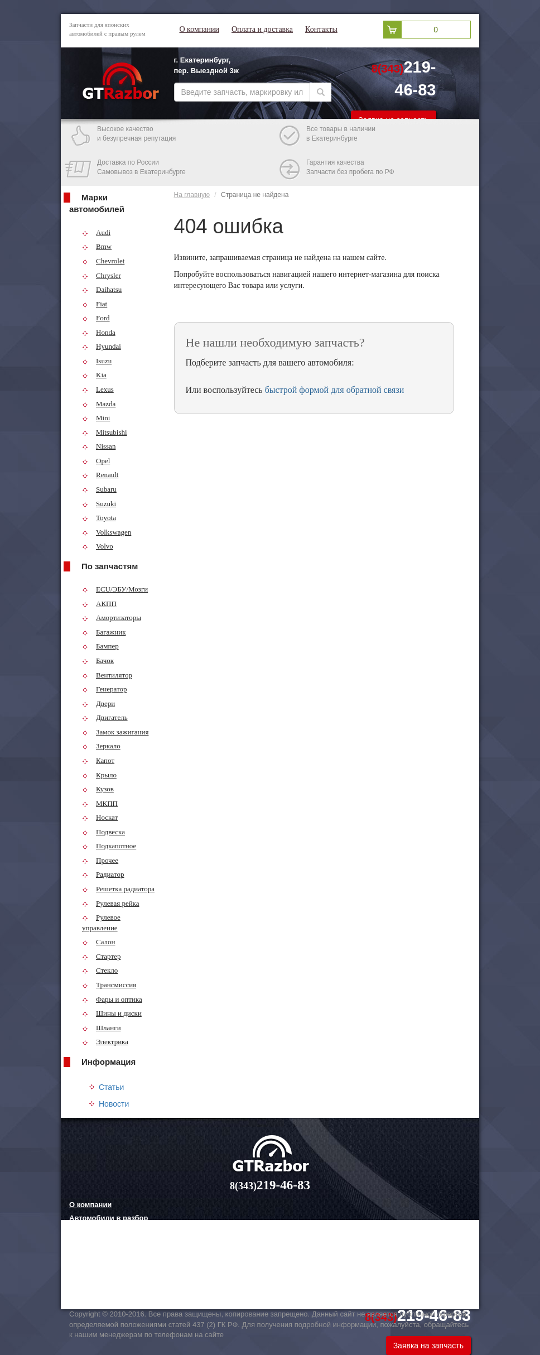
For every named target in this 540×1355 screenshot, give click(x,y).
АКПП (99, 603)
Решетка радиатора (118, 889)
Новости (114, 1103)
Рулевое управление (101, 922)
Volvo (97, 546)
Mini (96, 418)
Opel (96, 461)
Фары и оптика (112, 999)
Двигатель (105, 717)
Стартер (101, 956)
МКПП (100, 803)
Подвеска (103, 832)
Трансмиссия (109, 985)
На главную (192, 195)
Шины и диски (112, 1013)
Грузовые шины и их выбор (119, 1273)
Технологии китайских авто (118, 1287)
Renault (100, 474)
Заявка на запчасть (428, 1345)
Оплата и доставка (262, 29)
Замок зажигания (115, 732)
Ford (96, 318)
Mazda (98, 404)
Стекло (100, 970)
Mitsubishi (104, 432)
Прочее (100, 860)
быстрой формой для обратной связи (334, 390)
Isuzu (97, 361)
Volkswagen (106, 532)
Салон (98, 942)
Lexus (98, 389)
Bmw (97, 246)
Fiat (94, 304)
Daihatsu (102, 289)
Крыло (99, 775)
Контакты (321, 29)
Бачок (98, 660)
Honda (98, 332)
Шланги (101, 1028)
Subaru (99, 489)
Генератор (104, 689)
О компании (199, 29)
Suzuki (99, 503)
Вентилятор (107, 675)
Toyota (99, 517)
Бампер (100, 646)
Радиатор (103, 874)
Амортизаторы (111, 617)
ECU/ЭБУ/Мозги (115, 589)
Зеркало (101, 746)
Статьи (111, 1087)
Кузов (98, 789)
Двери (98, 703)
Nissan (98, 446)
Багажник (104, 632)
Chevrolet (103, 261)
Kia (94, 375)
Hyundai (101, 346)
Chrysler (101, 275)
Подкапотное (109, 846)
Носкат (100, 817)
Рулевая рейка (110, 903)
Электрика (105, 1041)
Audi (96, 232)
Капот (98, 760)
